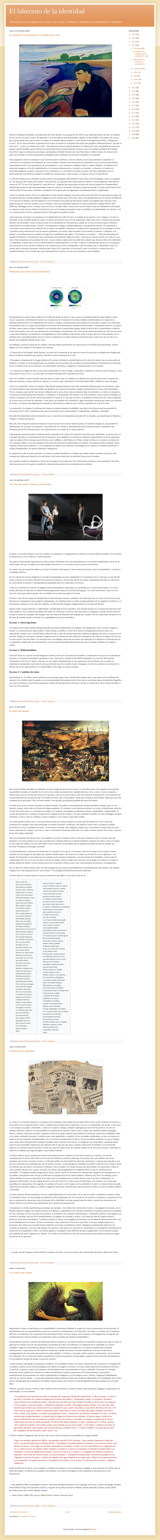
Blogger (93, 1529)
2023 (134, 45)
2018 (134, 102)
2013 (134, 120)
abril (136, 76)
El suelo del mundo (19, 710)
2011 (134, 127)
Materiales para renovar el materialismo (29, 271)
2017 (134, 105)
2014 (134, 116)
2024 (134, 42)
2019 (134, 98)
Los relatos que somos (20, 1272)
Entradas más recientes (18, 1512)
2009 (134, 134)
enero (136, 83)
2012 (134, 124)
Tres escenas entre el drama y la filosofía (30, 484)
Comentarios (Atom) (27, 1516)
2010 (134, 131)
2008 (134, 138)
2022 (134, 88)
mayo (136, 72)
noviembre (138, 48)
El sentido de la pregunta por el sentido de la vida (34, 34)
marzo (136, 79)
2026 (134, 34)
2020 (134, 95)
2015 (134, 113)
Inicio (67, 1512)
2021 (134, 91)
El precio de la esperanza (22, 1050)
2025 (134, 38)
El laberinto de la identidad (47, 11)
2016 (134, 109)
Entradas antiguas (114, 1512)
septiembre (138, 69)
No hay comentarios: (48, 262)
